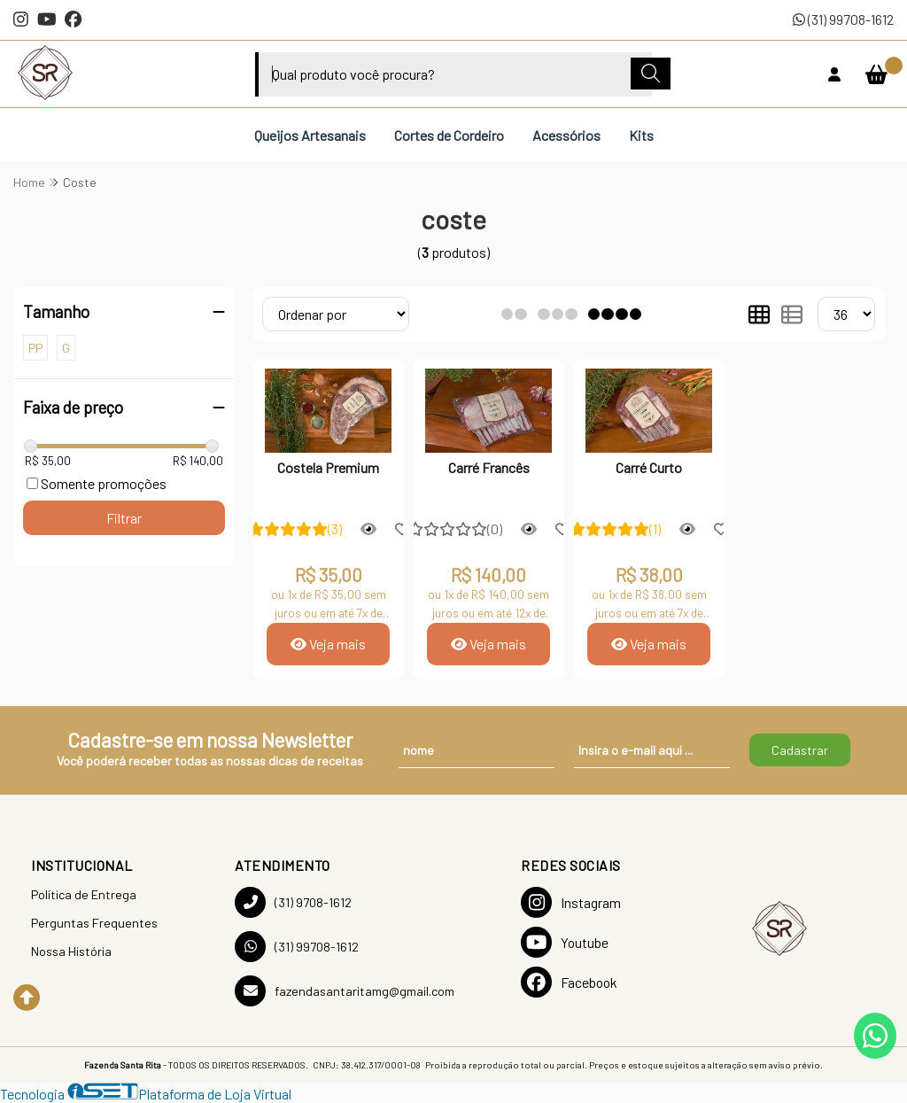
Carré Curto (649, 467)
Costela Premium (328, 467)
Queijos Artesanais (310, 135)
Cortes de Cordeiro (449, 135)
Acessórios (566, 135)
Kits (641, 135)
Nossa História (71, 951)
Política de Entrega (83, 894)
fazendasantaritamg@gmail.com (344, 990)
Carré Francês (489, 467)
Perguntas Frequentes (94, 922)
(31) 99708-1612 (843, 19)
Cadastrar (799, 749)
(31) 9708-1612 (293, 902)
